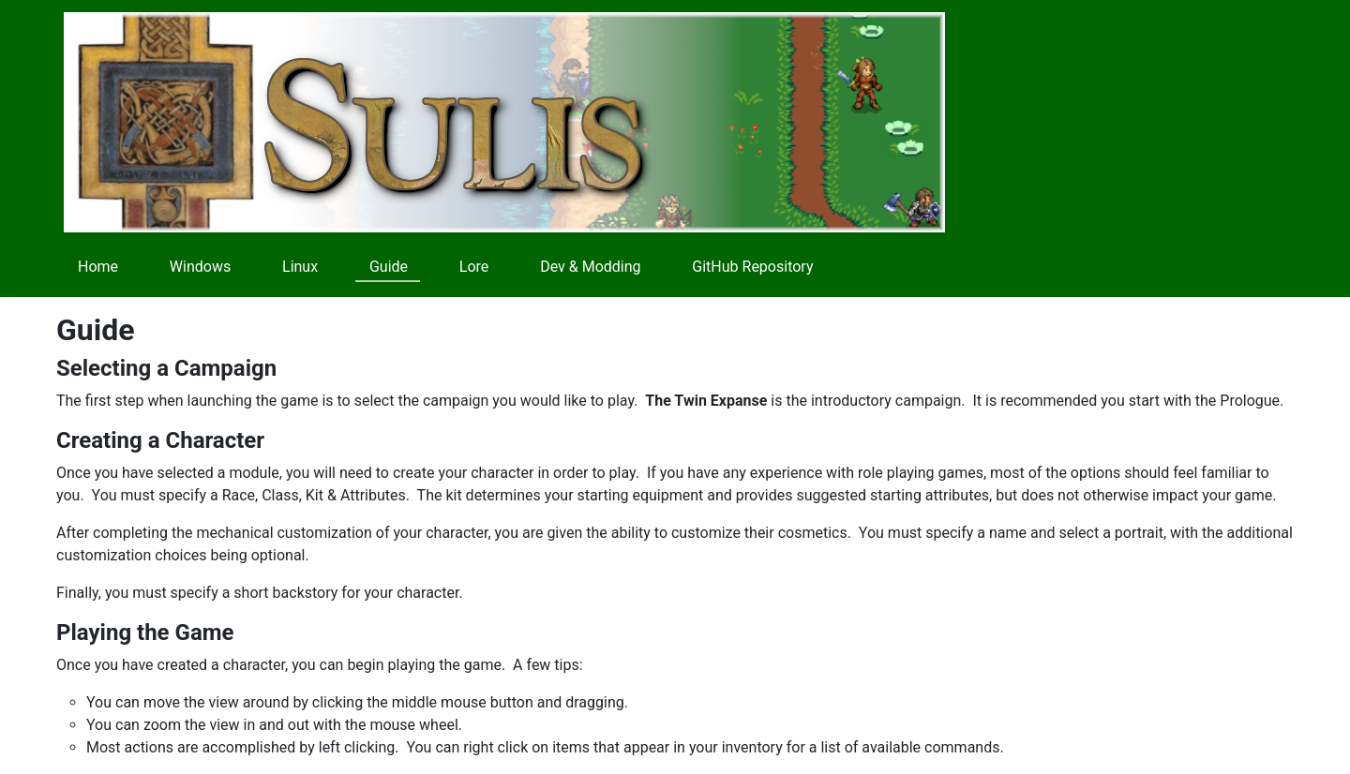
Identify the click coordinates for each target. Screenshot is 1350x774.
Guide (388, 266)
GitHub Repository (752, 266)
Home (98, 266)
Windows (200, 266)
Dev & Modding (590, 266)
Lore (474, 266)
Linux (300, 266)
